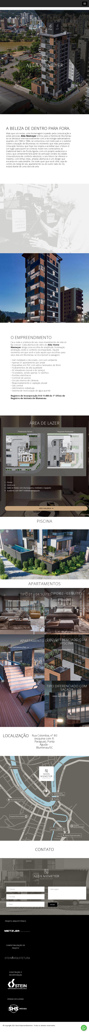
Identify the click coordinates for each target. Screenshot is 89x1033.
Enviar (52, 904)
